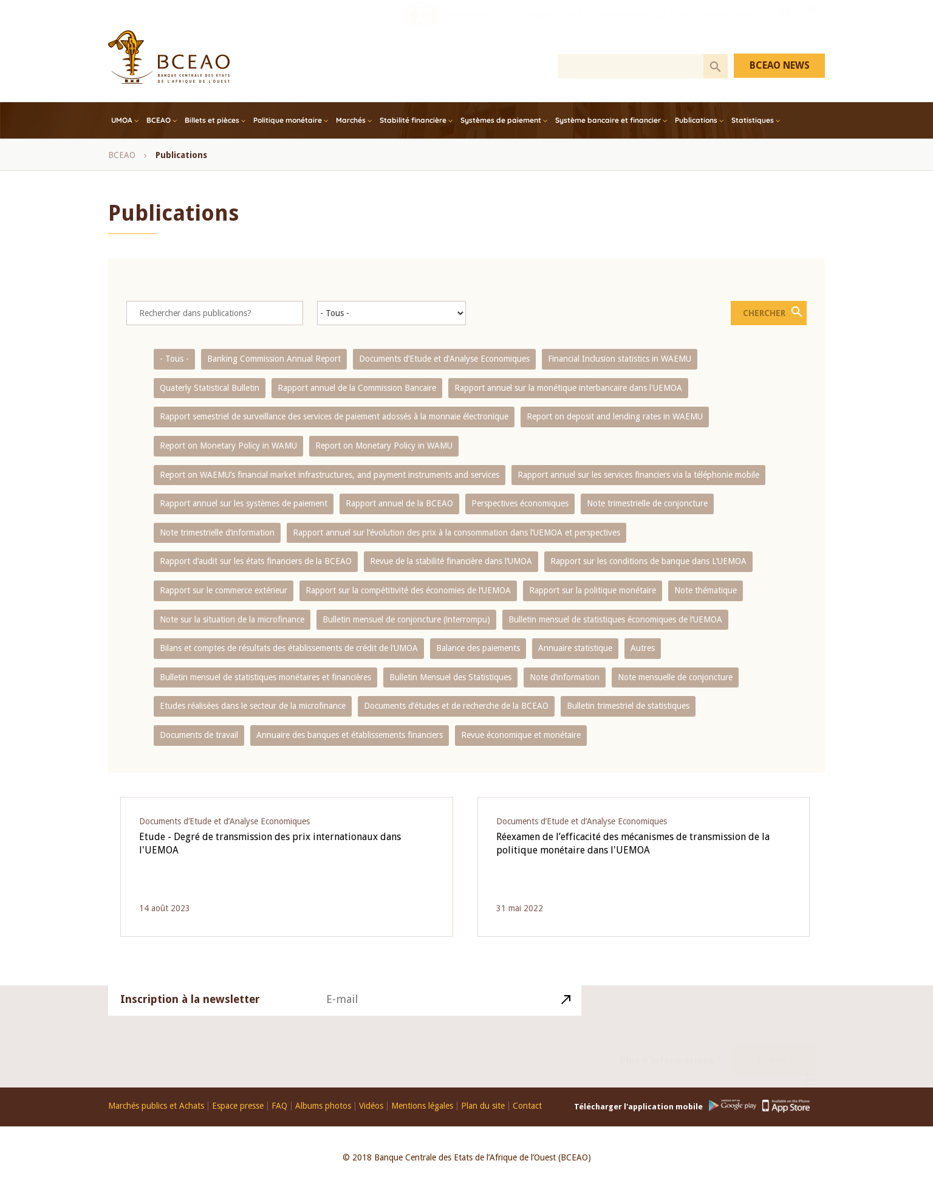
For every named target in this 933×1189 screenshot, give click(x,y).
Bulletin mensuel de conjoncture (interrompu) (406, 619)
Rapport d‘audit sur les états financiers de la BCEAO (256, 561)
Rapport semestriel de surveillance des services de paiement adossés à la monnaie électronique (334, 416)
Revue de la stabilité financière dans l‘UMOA (451, 561)
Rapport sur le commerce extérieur (223, 590)
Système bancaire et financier (608, 120)
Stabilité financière (413, 120)
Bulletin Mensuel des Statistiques (450, 677)
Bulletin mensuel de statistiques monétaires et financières (265, 677)
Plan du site (483, 1106)
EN (814, 26)
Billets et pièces (212, 120)
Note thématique (705, 590)
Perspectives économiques (520, 503)
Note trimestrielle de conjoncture (647, 503)
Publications (696, 120)
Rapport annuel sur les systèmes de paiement (243, 503)
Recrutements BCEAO (484, 27)
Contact (775, 1047)
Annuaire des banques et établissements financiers (349, 735)
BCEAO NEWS (780, 65)
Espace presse (238, 1106)
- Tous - (174, 359)
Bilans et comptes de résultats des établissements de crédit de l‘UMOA (289, 648)
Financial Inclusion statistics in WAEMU (619, 359)
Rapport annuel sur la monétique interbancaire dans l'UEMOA (568, 388)
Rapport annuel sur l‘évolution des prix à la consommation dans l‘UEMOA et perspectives (456, 532)
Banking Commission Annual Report (274, 359)
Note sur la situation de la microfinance (232, 619)
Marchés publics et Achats (156, 1106)
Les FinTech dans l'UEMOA (719, 27)
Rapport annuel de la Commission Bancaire (357, 388)
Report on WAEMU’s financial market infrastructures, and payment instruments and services (329, 475)
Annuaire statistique (575, 648)
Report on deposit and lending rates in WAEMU (615, 416)
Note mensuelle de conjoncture (675, 677)
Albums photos (323, 1106)
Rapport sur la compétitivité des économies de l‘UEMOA (408, 590)
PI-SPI (422, 27)
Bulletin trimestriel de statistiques (628, 706)
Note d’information (565, 677)
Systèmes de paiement (500, 120)
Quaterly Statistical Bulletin (209, 388)
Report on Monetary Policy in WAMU (228, 445)
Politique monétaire (287, 120)
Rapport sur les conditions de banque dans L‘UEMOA (648, 561)
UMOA (121, 120)
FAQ (279, 1106)
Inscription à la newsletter (190, 1013)
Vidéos (371, 1106)
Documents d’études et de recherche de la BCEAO (456, 706)
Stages (539, 27)
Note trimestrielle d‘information (217, 532)
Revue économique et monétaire (521, 735)
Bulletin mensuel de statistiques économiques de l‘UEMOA (615, 619)
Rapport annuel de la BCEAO (399, 503)
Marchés (351, 120)
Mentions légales (422, 1106)
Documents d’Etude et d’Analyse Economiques (444, 359)
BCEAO (158, 120)
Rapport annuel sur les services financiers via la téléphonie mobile (638, 475)
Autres (643, 648)
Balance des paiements (478, 648)
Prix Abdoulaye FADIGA (628, 27)
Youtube (785, 26)
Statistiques (752, 120)
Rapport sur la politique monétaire (592, 590)
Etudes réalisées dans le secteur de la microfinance (253, 706)
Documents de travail (199, 735)
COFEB (570, 27)
